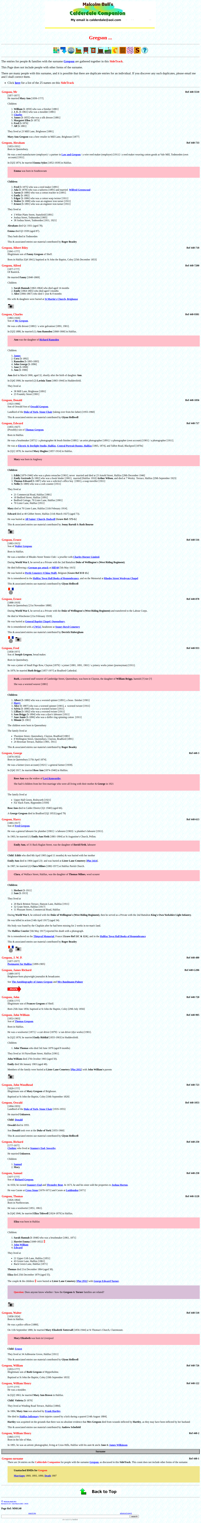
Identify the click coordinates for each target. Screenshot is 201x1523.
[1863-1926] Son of (14, 319)
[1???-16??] (13, 1145)
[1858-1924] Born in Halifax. (104, 1330)
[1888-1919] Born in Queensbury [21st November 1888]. (104, 609)
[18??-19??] (13, 961)
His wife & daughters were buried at (26, 299)
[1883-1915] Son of (14, 545)
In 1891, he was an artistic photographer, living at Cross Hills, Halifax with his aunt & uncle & (58, 1445)
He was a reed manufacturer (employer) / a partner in (35, 154)
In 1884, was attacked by (26, 1411)
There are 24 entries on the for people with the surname (49, 1462)
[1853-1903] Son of (14, 1020)
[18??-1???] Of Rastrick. (104, 281)
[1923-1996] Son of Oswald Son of (19, 405)
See (10, 981)
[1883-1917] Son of (14, 824)
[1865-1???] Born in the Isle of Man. (20, 1438)
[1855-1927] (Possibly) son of (16, 428)
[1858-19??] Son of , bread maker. (104, 673)
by (74, 1519)
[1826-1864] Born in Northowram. (104, 1216)
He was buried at (16, 621)
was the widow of (28, 778)
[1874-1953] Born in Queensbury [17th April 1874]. (104, 763)
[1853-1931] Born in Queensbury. (18, 148)
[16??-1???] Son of (13, 1178)
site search (66, 1519)
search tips (32, 1513)
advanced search (126, 1513)
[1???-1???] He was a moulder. (104, 1396)
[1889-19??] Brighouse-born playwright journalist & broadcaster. (34, 975)
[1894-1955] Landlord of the (16, 1107)
